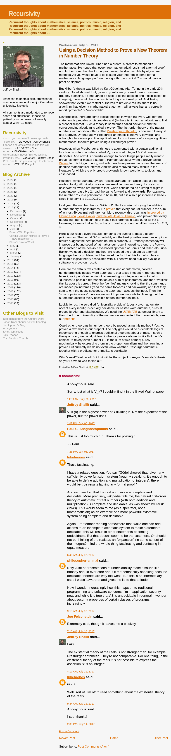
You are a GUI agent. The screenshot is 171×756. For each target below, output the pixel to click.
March (14, 252)
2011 (10, 279)
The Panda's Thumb (15, 338)
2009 (10, 287)
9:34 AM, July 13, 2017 (80, 703)
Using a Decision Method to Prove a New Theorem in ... (29, 237)
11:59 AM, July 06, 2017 (81, 399)
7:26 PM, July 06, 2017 (81, 451)
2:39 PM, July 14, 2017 (81, 723)
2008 (10, 291)
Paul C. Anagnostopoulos (87, 429)
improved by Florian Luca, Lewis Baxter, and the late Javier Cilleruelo (111, 214)
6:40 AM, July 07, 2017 (80, 554)
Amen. (7, 151)
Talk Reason (10, 334)
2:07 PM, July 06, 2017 (81, 423)
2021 (10, 191)
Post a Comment (69, 731)
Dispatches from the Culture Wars (23, 318)
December (16, 211)
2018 (10, 203)
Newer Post (67, 738)
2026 (10, 179)
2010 (10, 283)
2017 (10, 207)
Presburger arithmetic (121, 131)
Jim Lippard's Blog (14, 325)
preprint (69, 319)
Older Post (161, 738)
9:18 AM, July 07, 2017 (80, 610)
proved (110, 209)
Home (114, 738)
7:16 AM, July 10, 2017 (80, 631)
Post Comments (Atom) (94, 746)
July (13, 228)
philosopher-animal (82, 560)
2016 (10, 260)
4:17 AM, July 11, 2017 (80, 671)
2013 (10, 271)
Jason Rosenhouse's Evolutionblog (24, 321)
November (16, 214)
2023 (10, 187)
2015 (10, 263)
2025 (10, 183)
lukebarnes (76, 457)
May (13, 245)
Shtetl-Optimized (13, 331)
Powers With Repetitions (23, 232)
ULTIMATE (130, 311)
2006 (10, 299)
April (13, 249)
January (15, 256)
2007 (10, 295)
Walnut (63, 163)
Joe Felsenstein (79, 616)
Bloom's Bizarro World (22, 242)
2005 (10, 303)
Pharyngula (10, 328)
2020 (10, 195)
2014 (10, 267)
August (14, 225)
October (15, 218)
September (17, 221)
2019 (10, 199)
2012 (10, 275)
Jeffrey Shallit (78, 404)
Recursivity (24, 13)
